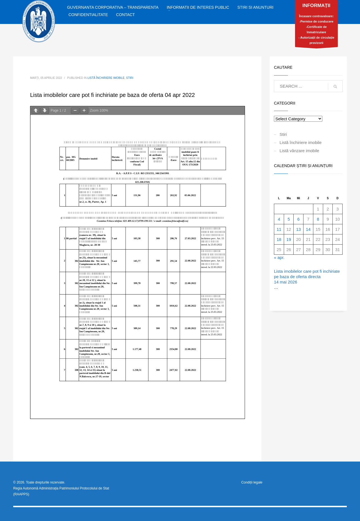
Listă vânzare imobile (299, 150)
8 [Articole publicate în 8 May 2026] (318, 219)
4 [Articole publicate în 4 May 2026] (279, 219)
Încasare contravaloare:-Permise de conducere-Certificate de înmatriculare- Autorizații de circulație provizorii (316, 25)
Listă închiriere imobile (106, 77)
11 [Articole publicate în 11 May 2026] (279, 229)
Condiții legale (251, 482)
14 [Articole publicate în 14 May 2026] (308, 229)
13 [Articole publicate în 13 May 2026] (298, 229)
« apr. (279, 257)
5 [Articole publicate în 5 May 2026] (288, 219)
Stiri (129, 77)
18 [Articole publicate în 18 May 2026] (279, 239)
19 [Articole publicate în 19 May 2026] (288, 239)
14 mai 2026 (285, 282)
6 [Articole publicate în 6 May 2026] (298, 219)
